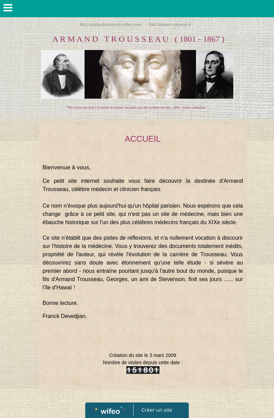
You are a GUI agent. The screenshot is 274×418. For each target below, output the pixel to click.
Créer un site (156, 409)
